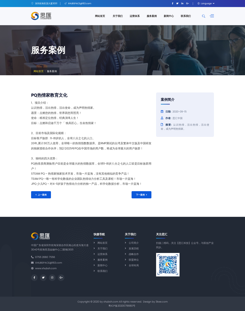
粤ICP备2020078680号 (121, 306)
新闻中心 (169, 16)
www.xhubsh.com (44, 268)
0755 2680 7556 (43, 257)
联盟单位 (134, 260)
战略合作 (134, 254)
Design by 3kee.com (155, 301)
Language (205, 3)
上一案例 (41, 194)
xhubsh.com (110, 301)
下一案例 (141, 194)
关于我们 (118, 16)
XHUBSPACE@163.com (46, 263)
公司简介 (134, 243)
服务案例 (152, 16)
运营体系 (135, 16)
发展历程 (134, 248)
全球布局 (134, 265)
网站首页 (100, 16)
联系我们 (186, 16)
